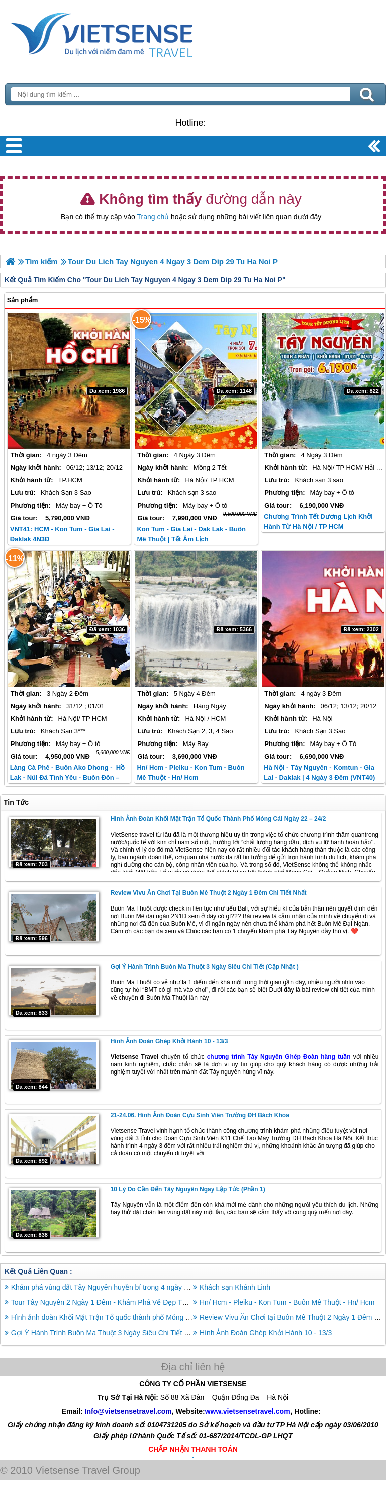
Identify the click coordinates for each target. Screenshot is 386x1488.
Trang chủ (153, 217)
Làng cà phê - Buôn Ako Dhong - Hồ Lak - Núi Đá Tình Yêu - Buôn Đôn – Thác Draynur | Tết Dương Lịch (67, 777)
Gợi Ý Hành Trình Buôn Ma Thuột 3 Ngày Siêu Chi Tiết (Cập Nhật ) (205, 966)
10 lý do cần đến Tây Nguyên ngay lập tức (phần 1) (188, 1189)
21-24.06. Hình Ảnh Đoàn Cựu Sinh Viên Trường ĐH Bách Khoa (200, 1115)
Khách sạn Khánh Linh (235, 1287)
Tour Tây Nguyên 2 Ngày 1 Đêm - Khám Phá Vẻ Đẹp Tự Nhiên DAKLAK (124, 1302)
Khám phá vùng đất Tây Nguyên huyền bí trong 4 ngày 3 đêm (107, 1287)
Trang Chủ (126, 32)
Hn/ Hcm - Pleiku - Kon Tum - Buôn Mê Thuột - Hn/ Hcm (287, 1302)
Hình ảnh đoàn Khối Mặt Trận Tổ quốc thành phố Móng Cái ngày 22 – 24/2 (218, 818)
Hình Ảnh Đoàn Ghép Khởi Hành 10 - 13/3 (169, 1041)
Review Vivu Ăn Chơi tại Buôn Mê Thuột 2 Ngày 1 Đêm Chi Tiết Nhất (209, 892)
